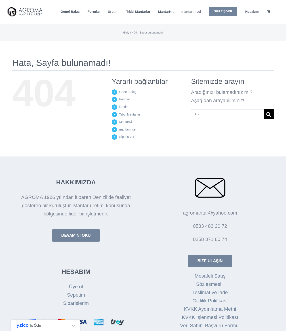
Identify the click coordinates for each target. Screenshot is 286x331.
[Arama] (269, 114)
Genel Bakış (127, 92)
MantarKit (126, 122)
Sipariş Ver (127, 137)
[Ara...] (227, 114)
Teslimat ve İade (210, 292)
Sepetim (76, 295)
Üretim (123, 107)
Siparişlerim (76, 303)
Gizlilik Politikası (210, 301)
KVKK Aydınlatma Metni (210, 309)
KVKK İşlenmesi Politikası (210, 317)
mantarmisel (127, 129)
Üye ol (76, 286)
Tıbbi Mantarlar (129, 114)
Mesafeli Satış (210, 276)
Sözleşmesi (210, 284)
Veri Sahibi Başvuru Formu (210, 325)
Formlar (124, 99)
